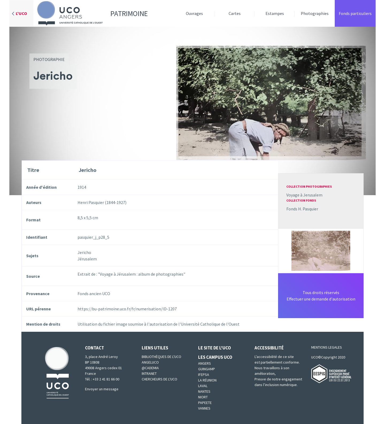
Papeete (205, 402)
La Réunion (207, 380)
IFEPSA (203, 374)
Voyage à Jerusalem (304, 195)
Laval (202, 385)
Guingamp (206, 369)
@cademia (150, 367)
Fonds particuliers (355, 13)
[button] (320, 250)
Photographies (315, 13)
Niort (203, 397)
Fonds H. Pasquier (302, 208)
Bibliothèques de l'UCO (161, 356)
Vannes (204, 408)
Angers (204, 363)
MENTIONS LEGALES (326, 347)
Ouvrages (194, 13)
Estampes (274, 13)
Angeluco (150, 362)
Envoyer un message (101, 389)
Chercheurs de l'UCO (159, 379)
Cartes (235, 13)
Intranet (149, 373)
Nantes (204, 391)
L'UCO (21, 13)
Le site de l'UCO (214, 348)
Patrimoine (90, 13)
